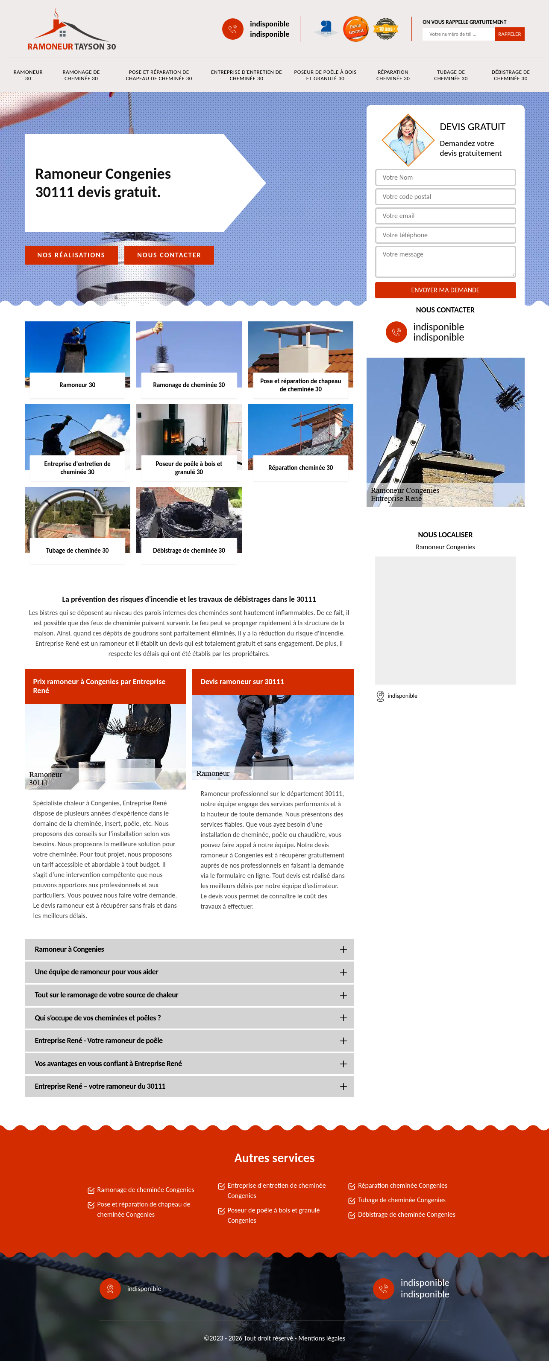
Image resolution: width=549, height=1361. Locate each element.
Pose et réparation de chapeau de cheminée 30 (159, 75)
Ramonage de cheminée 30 (81, 75)
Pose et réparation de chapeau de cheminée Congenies (144, 1209)
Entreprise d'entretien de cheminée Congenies (277, 1190)
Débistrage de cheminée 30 (511, 75)
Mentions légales (321, 1338)
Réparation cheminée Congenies (402, 1185)
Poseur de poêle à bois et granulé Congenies (274, 1215)
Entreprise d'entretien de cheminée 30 (246, 75)
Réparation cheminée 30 (393, 75)
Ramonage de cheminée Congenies (145, 1190)
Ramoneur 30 (28, 75)
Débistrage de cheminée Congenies (406, 1214)
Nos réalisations (72, 255)
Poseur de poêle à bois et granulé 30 (325, 75)
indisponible (269, 24)
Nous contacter (169, 255)
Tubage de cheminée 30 (450, 75)
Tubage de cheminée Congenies (402, 1200)
